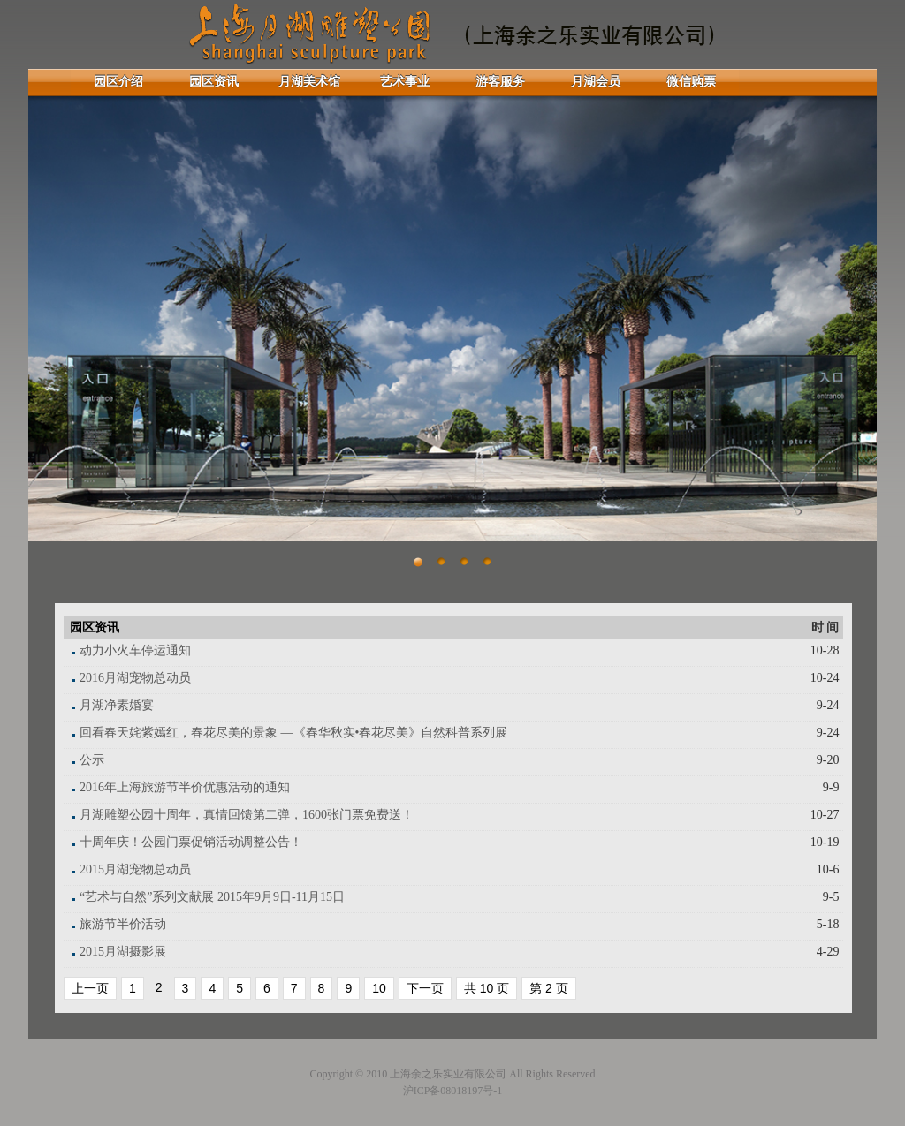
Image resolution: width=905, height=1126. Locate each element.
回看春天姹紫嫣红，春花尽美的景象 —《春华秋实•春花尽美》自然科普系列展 (293, 732)
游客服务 (500, 81)
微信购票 (691, 81)
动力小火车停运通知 (135, 650)
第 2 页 (548, 988)
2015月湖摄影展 (123, 951)
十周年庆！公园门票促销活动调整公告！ (191, 842)
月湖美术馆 (309, 81)
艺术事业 (405, 81)
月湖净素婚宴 (117, 705)
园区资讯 (214, 81)
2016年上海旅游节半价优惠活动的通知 (185, 787)
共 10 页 (486, 988)
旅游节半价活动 (123, 924)
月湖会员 (595, 81)
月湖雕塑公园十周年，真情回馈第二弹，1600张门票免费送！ (247, 814)
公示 (92, 760)
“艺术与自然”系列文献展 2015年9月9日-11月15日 (212, 896)
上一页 (90, 988)
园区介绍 (118, 81)
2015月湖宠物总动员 (135, 869)
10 (379, 988)
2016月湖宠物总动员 (135, 677)
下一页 (425, 988)
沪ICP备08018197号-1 (453, 1090)
